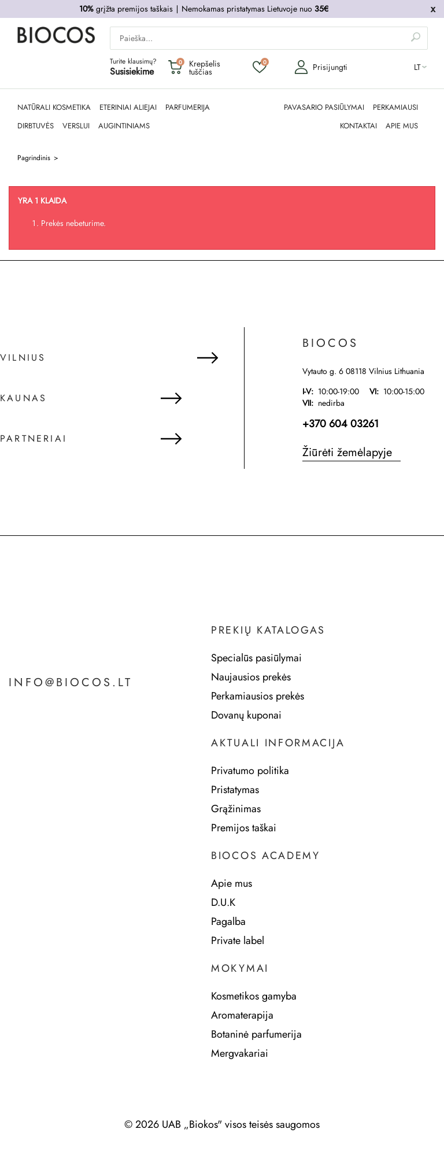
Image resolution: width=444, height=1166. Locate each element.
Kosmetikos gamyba (254, 996)
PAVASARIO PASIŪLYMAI (324, 107)
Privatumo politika (250, 770)
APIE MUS (402, 126)
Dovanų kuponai (246, 715)
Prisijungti (320, 67)
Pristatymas (235, 789)
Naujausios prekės (251, 676)
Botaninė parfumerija (256, 1034)
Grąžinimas (236, 808)
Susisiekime (132, 71)
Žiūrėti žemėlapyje (347, 452)
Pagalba (228, 921)
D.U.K (223, 902)
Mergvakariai (239, 1053)
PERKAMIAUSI (395, 107)
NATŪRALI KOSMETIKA (54, 107)
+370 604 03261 (340, 423)
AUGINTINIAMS (124, 126)
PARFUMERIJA (187, 107)
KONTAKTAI (358, 126)
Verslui (76, 126)
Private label (237, 940)
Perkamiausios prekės (257, 696)
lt (417, 67)
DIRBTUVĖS (35, 126)
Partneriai (33, 439)
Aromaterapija (242, 1015)
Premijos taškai (243, 827)
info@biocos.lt (70, 682)
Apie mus (231, 883)
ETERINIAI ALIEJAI (128, 107)
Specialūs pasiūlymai (256, 657)
